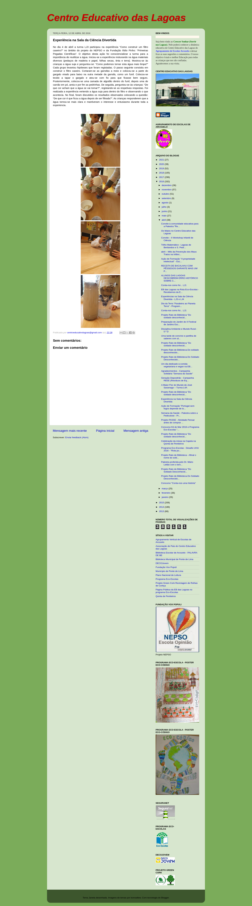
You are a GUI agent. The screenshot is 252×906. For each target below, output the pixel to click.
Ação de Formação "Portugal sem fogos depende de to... (177, 407)
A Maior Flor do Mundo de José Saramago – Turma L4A (176, 386)
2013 (162, 511)
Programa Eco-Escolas (167, 579)
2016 (162, 181)
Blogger (165, 897)
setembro (167, 198)
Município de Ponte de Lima (169, 571)
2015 (162, 502)
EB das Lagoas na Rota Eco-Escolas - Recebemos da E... (180, 290)
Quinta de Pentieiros (166, 596)
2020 (162, 164)
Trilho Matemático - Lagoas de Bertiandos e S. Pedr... (176, 246)
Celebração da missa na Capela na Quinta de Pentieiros (178, 442)
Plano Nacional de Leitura (168, 575)
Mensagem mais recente (70, 430)
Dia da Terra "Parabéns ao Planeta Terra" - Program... (178, 304)
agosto (165, 202)
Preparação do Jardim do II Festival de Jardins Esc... (178, 323)
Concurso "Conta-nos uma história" (178, 483)
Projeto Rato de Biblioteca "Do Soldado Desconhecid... (176, 470)
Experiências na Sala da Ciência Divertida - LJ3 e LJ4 (177, 297)
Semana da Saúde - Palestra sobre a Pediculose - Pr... (179, 414)
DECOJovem (162, 563)
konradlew (136, 897)
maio (164, 215)
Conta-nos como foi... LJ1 (174, 285)
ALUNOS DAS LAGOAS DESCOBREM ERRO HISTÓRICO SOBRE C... (179, 278)
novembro (167, 189)
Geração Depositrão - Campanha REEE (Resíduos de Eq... (177, 379)
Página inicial (105, 430)
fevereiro (166, 493)
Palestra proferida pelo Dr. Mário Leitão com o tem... (177, 463)
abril (164, 220)
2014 (162, 507)
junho (165, 211)
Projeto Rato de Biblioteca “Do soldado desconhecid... (176, 316)
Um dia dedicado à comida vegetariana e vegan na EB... (176, 365)
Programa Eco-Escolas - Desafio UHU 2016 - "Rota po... (180, 449)
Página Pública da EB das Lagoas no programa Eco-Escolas (174, 591)
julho (164, 207)
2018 (162, 173)
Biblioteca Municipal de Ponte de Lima (174, 559)
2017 (162, 177)
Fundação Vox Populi (166, 567)
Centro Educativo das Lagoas (116, 17)
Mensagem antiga (136, 430)
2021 (162, 159)
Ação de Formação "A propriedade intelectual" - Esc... (178, 260)
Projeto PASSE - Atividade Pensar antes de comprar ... (178, 421)
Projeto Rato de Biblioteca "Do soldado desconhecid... (176, 344)
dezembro (167, 185)
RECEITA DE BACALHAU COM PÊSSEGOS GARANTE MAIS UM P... (179, 268)
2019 (162, 168)
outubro (166, 194)
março (165, 488)
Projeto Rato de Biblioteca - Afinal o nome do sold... (178, 456)
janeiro (165, 497)
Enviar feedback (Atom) (76, 437)
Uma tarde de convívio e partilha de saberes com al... (178, 337)
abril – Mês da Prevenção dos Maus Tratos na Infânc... (179, 253)
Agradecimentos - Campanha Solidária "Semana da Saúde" (177, 372)
